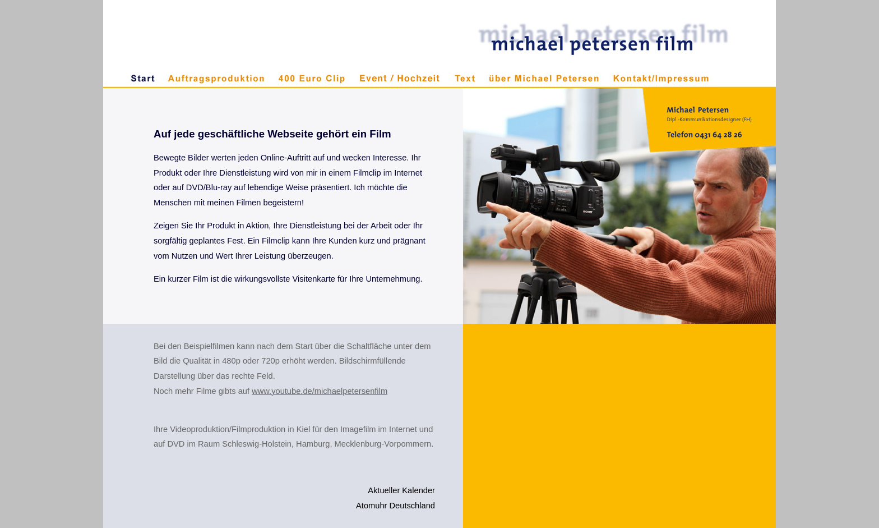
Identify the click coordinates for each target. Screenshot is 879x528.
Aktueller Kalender (401, 490)
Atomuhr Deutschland (395, 505)
